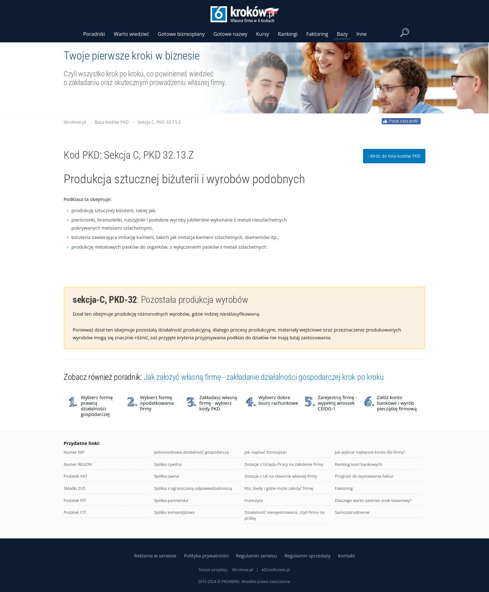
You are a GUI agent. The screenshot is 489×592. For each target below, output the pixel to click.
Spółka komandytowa (174, 512)
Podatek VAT (75, 476)
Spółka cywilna (168, 464)
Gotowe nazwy (230, 34)
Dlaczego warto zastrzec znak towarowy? (373, 500)
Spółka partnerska (171, 500)
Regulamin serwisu (256, 555)
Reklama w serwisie (155, 555)
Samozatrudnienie (352, 512)
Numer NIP (74, 452)
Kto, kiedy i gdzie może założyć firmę (278, 488)
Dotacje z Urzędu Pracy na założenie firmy (283, 464)
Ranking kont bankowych (358, 464)
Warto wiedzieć (131, 34)
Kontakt (346, 555)
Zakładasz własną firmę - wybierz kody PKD (218, 403)
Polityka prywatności (206, 555)
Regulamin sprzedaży (307, 555)
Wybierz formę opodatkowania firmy (157, 403)
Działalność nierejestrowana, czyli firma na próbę (284, 515)
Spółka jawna (166, 476)
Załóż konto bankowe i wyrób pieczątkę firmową (397, 403)
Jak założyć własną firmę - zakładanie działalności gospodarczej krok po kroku (264, 377)
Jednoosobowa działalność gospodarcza (191, 452)
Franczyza (253, 500)
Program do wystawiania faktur (364, 476)
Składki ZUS (74, 488)
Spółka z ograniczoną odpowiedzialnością (193, 488)
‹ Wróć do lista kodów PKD (394, 156)
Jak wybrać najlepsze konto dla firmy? (370, 452)
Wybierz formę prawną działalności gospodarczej (97, 405)
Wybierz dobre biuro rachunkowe (278, 400)
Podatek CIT (75, 512)
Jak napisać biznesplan (265, 452)
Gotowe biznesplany (181, 34)
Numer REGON (78, 464)
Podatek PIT (75, 500)
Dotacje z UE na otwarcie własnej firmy (280, 476)
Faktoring (344, 488)
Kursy (262, 34)
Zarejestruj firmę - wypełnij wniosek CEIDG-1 (337, 403)
